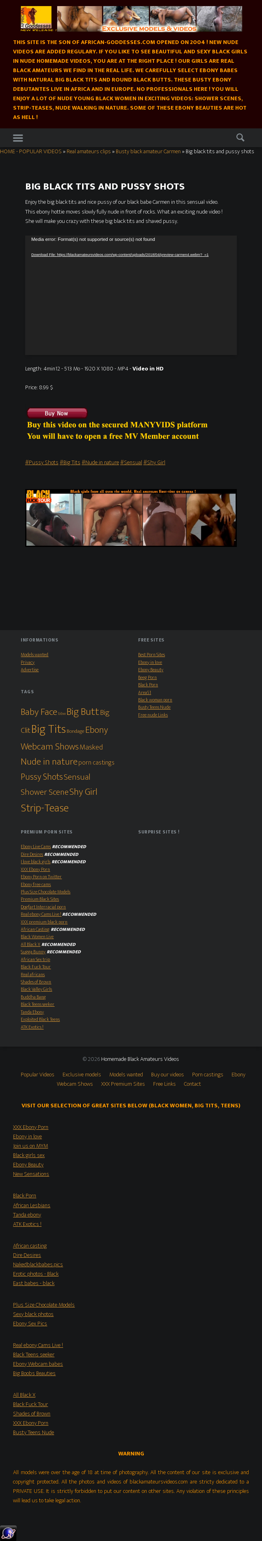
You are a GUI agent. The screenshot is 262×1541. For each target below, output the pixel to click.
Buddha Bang (33, 997)
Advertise (30, 670)
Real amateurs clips (89, 152)
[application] (131, 295)
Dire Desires (32, 854)
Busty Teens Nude (154, 707)
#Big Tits (70, 462)
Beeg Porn (147, 677)
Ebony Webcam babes (38, 1364)
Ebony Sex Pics (30, 1324)
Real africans (33, 975)
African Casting (35, 929)
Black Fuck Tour (36, 967)
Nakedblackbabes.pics (38, 1265)
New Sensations (31, 1174)
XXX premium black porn (44, 922)
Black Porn (148, 685)
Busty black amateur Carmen (148, 152)
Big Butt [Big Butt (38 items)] (83, 712)
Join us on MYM (30, 1146)
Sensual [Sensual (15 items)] (77, 777)
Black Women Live (37, 937)
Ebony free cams (36, 884)
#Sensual (131, 462)
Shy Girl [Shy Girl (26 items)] (83, 792)
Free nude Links (153, 715)
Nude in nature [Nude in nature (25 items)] (49, 762)
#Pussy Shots (41, 462)
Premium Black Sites (40, 899)
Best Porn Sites (151, 655)
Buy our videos (167, 1075)
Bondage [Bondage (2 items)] (75, 731)
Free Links (164, 1084)
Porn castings (207, 1075)
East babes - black (33, 1283)
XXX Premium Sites (123, 1084)
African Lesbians (31, 1205)
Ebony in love (150, 662)
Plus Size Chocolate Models (45, 892)
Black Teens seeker (37, 1004)
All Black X (30, 944)
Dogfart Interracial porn (43, 907)
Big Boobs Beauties (34, 1373)
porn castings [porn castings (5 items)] (96, 762)
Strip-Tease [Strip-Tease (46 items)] (45, 808)
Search (240, 138)
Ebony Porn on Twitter (41, 877)
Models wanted (34, 655)
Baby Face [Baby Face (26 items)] (39, 712)
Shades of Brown (36, 982)
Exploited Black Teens (40, 1019)
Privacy (28, 662)
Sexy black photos (33, 1314)
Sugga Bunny (33, 952)
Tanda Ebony (32, 1012)
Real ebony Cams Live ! (41, 914)
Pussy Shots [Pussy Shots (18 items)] (42, 777)
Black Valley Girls (36, 989)
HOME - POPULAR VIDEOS (31, 152)
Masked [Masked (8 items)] (91, 747)
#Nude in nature (100, 462)
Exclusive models (82, 1075)
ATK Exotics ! (32, 1027)
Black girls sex (29, 1155)
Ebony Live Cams (36, 847)
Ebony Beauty (150, 670)
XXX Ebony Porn (35, 869)
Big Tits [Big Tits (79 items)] (48, 729)
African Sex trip (35, 959)
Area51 (144, 693)
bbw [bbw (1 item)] (62, 713)
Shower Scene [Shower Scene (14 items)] (45, 792)
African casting (30, 1246)
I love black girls (35, 862)
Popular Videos (37, 1075)
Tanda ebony (27, 1215)
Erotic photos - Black (35, 1274)
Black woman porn (155, 700)
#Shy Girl (154, 462)
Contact (192, 1084)
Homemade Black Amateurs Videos (140, 1059)
